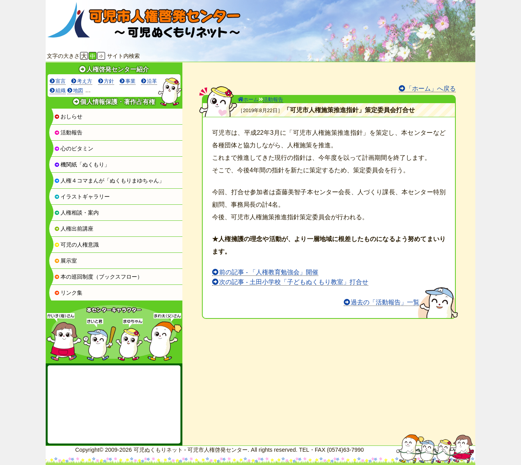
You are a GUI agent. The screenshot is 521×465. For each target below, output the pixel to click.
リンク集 (68, 293)
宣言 (60, 81)
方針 (109, 81)
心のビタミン (73, 148)
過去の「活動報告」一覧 (385, 302)
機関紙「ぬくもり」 (82, 164)
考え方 (84, 81)
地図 (78, 90)
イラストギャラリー (82, 196)
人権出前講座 (73, 228)
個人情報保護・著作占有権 (117, 101)
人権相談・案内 (76, 212)
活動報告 (68, 132)
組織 (60, 90)
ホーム (248, 99)
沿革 (152, 81)
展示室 (65, 261)
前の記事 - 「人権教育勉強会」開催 (268, 272)
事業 (130, 81)
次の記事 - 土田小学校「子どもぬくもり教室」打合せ (293, 282)
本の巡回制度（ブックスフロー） (98, 277)
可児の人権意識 (76, 244)
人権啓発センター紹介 (117, 69)
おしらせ (68, 116)
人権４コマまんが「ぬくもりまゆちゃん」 (109, 180)
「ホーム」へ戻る (431, 88)
